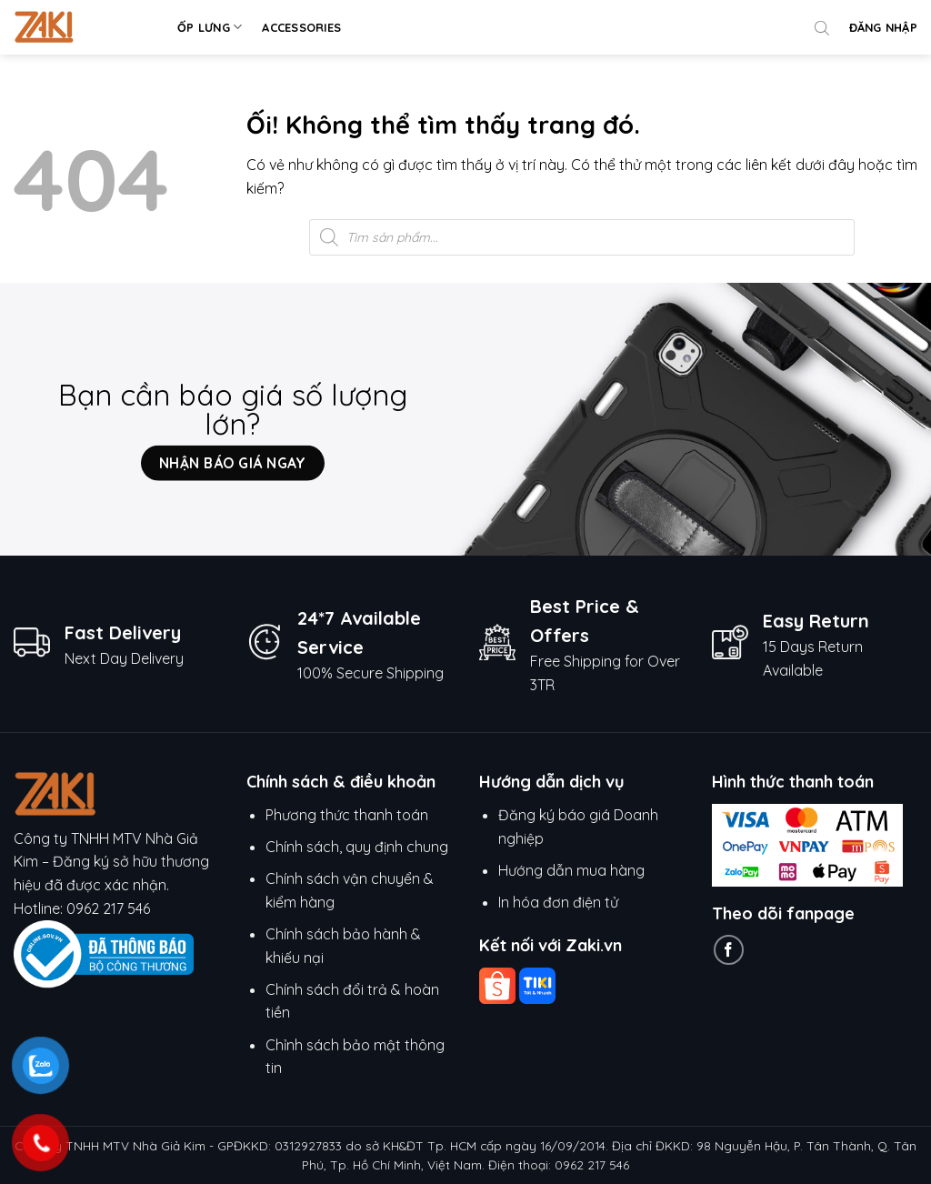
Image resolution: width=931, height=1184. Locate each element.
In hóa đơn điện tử (558, 902)
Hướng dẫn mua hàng (573, 870)
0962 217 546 (108, 908)
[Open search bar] (822, 27)
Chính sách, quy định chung (356, 847)
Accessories (301, 27)
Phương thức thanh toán (346, 815)
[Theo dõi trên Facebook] (729, 950)
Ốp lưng (209, 26)
